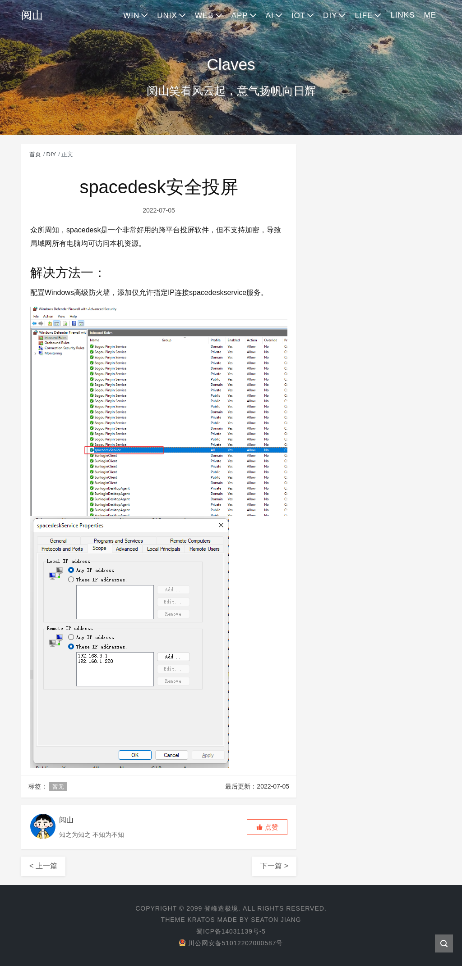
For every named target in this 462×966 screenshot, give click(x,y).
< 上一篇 (43, 866)
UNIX (167, 15)
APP (239, 15)
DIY (330, 15)
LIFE (364, 15)
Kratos (201, 919)
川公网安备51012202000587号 (230, 942)
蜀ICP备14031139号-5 (231, 930)
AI (270, 15)
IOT (298, 15)
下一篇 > (274, 866)
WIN (131, 15)
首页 (35, 154)
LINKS (402, 15)
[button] (267, 827)
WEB (204, 15)
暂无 (58, 786)
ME (430, 15)
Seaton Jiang (276, 919)
